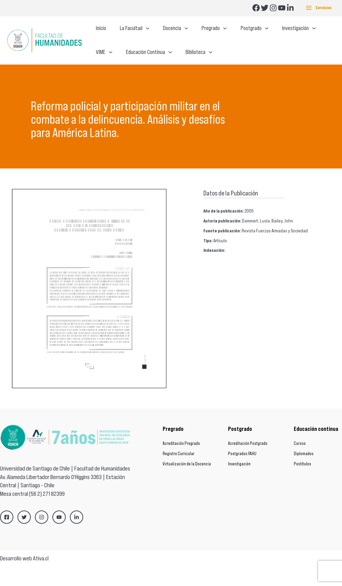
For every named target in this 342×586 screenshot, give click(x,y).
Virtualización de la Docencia (187, 483)
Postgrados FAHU (242, 472)
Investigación (239, 483)
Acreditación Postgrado (247, 462)
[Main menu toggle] (318, 8)
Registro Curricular (178, 472)
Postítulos (302, 483)
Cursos (300, 462)
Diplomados (304, 472)
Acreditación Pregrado (181, 462)
